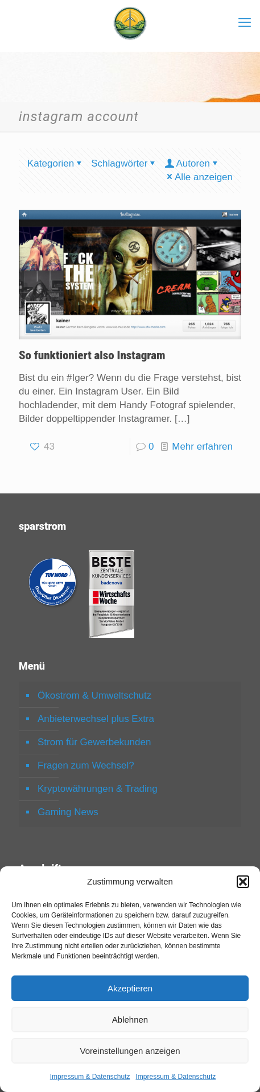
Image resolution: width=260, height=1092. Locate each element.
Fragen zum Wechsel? (86, 765)
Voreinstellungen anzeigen (130, 1051)
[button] (243, 881)
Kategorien (55, 163)
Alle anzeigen (199, 177)
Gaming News (68, 812)
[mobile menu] (244, 22)
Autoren (192, 163)
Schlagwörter (124, 163)
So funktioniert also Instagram (92, 355)
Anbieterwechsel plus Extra (96, 718)
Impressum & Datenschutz (90, 1077)
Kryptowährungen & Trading (98, 788)
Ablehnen (130, 1019)
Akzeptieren (130, 988)
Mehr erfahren (202, 446)
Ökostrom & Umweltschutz (94, 695)
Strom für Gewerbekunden (94, 742)
